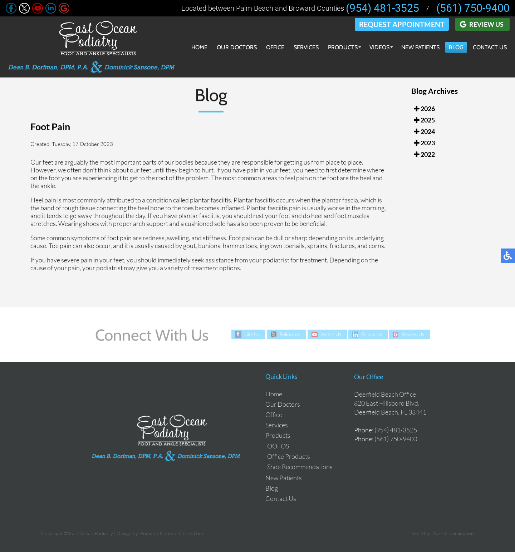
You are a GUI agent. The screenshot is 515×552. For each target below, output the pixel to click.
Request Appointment (402, 24)
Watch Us (330, 334)
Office (275, 47)
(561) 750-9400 (473, 8)
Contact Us (490, 47)
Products (343, 47)
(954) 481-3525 (382, 8)
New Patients (420, 47)
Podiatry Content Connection (172, 533)
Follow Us (290, 334)
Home (199, 47)
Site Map (421, 533)
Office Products (288, 456)
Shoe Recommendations (300, 467)
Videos (379, 47)
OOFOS (278, 446)
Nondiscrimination (454, 533)
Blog (456, 47)
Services (306, 47)
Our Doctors (237, 47)
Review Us (486, 24)
